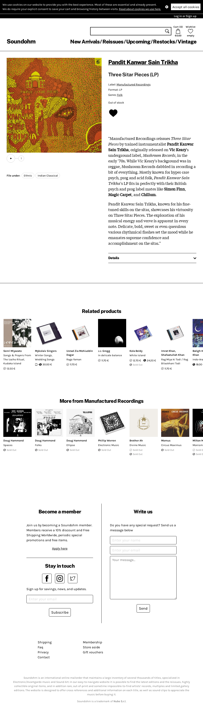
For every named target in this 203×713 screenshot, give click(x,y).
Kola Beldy (136, 350)
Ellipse (70, 445)
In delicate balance (110, 355)
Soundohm (21, 41)
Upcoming (138, 41)
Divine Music (138, 445)
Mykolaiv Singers (46, 350)
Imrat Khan (168, 350)
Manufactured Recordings (134, 84)
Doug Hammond (13, 440)
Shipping (45, 642)
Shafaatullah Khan (172, 354)
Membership (92, 642)
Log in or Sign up (185, 16)
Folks (38, 445)
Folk (120, 95)
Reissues (112, 41)
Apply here (59, 548)
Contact (44, 657)
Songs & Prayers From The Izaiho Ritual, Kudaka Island (17, 359)
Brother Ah (136, 440)
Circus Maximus (171, 445)
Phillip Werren (107, 440)
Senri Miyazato (12, 350)
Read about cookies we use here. (140, 9)
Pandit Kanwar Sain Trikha (143, 62)
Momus (166, 440)
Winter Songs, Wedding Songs (45, 357)
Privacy (43, 652)
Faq (40, 647)
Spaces (7, 445)
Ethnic (28, 175)
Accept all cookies (185, 7)
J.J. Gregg (104, 350)
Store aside (91, 647)
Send (143, 608)
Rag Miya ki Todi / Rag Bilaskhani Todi (174, 361)
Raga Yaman (73, 359)
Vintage (187, 41)
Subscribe (59, 612)
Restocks (164, 41)
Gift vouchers (93, 652)
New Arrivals (85, 41)
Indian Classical (48, 175)
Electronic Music (108, 445)
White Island (138, 355)
